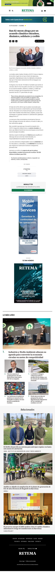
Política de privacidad (30, 562)
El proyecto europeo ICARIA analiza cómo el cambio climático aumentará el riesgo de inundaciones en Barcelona (27, 527)
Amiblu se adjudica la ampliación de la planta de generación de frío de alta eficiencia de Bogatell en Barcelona (27, 488)
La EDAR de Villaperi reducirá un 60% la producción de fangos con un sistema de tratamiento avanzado (39, 376)
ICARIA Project (8, 531)
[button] (10, 41)
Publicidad (31, 541)
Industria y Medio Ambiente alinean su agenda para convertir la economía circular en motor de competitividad (28, 355)
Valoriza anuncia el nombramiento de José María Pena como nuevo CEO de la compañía (15, 376)
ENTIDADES (24, 541)
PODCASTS (17, 541)
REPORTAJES (29, 538)
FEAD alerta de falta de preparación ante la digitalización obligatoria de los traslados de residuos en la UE (39, 399)
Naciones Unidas (26, 173)
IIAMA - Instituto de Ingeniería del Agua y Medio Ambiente (22, 451)
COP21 (26, 175)
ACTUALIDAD (21, 538)
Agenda (40, 538)
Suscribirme (28, 190)
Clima (22, 25)
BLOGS (35, 538)
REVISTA (14, 538)
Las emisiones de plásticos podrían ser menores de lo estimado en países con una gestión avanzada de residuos (15, 398)
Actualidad (13, 25)
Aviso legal (21, 562)
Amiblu (6, 491)
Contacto (38, 541)
